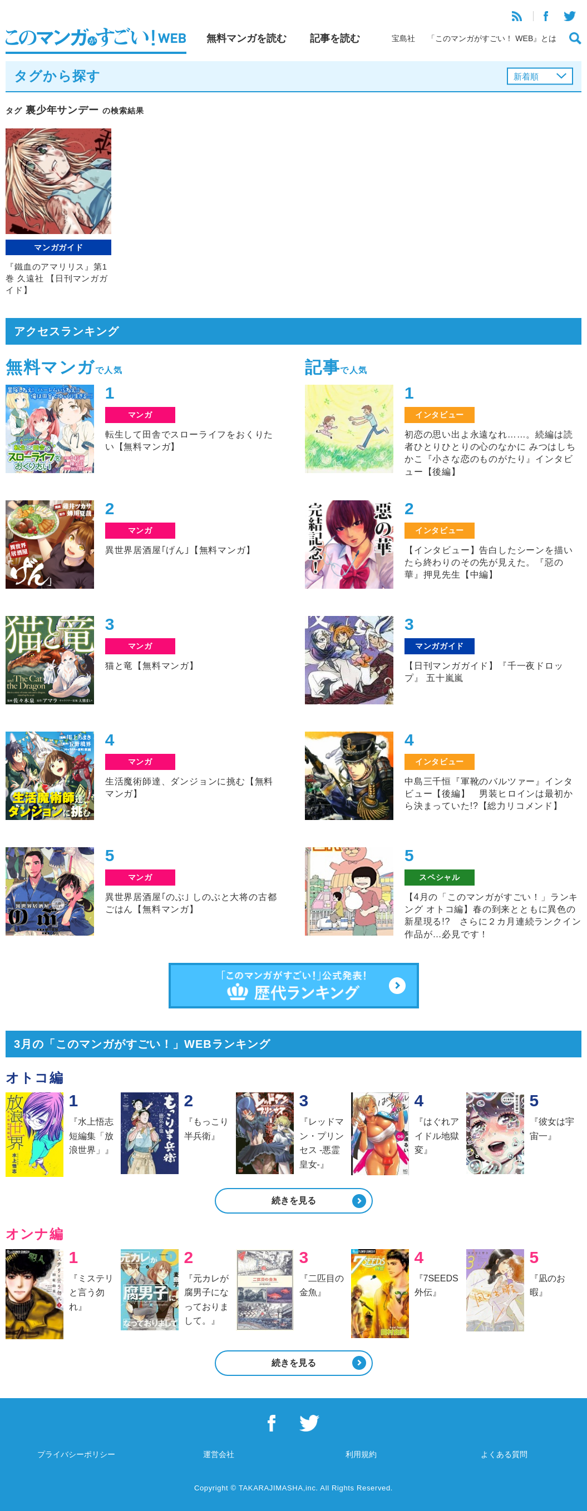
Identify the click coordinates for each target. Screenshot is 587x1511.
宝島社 (403, 38)
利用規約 (361, 1454)
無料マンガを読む (246, 38)
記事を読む (335, 38)
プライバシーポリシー (76, 1454)
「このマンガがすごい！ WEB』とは (491, 38)
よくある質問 (504, 1454)
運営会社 (218, 1454)
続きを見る (294, 1200)
